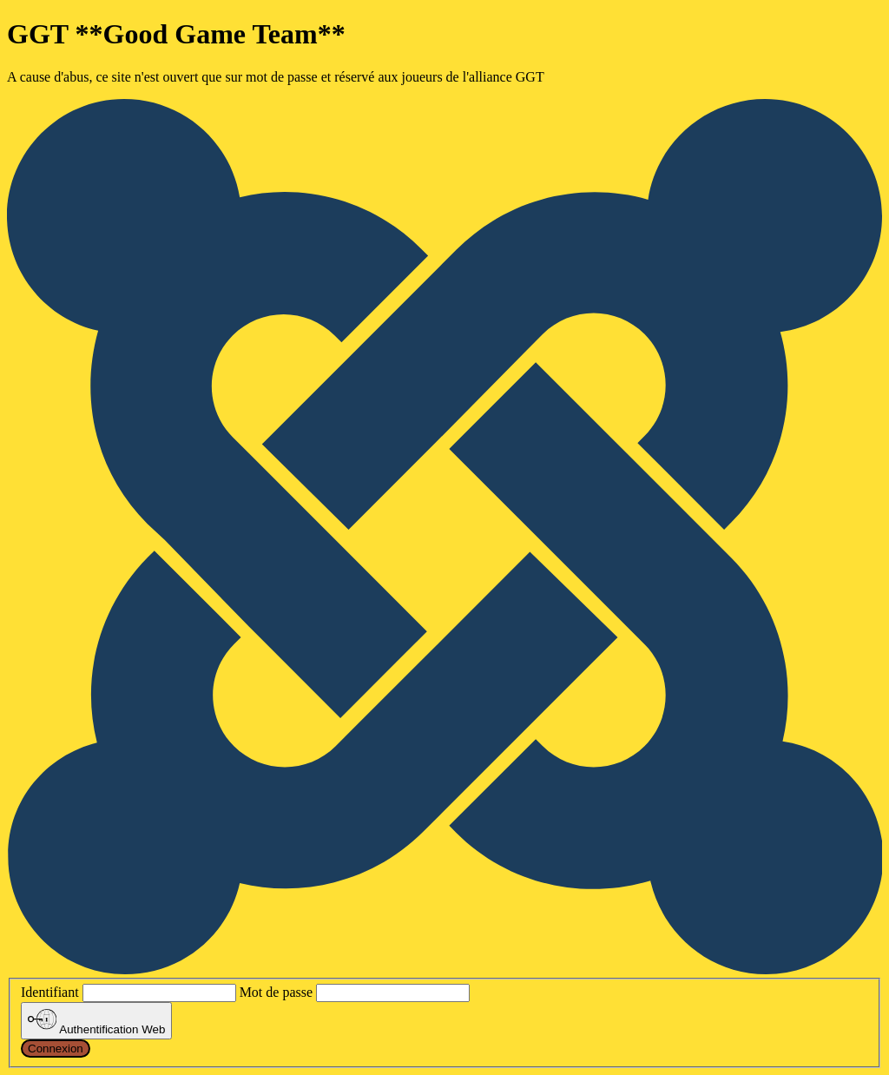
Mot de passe (276, 992)
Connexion (55, 1048)
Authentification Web (96, 1020)
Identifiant (50, 992)
